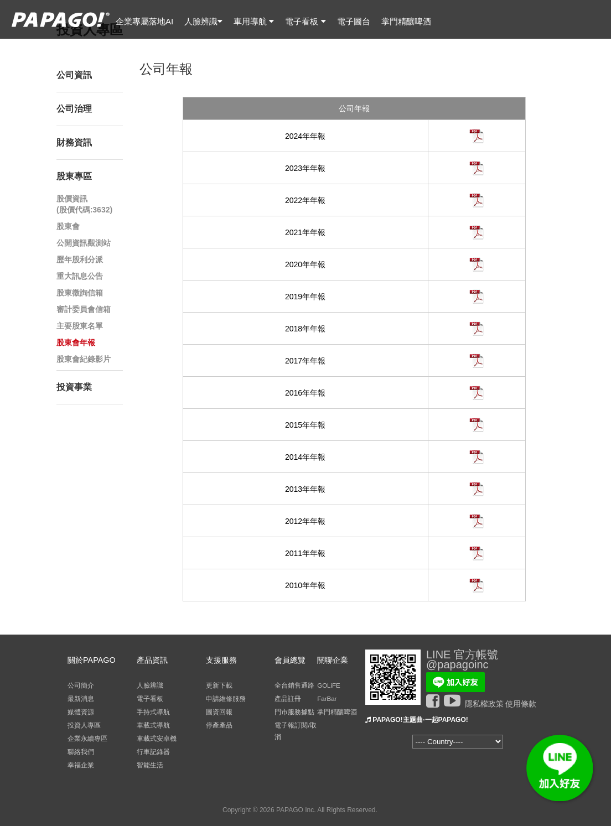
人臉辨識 (203, 21)
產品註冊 (288, 698)
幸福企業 (81, 765)
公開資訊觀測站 (83, 242)
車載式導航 (153, 725)
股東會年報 (75, 342)
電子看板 (305, 21)
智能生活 (150, 765)
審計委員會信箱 (83, 309)
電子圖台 (353, 21)
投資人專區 (84, 725)
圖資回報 (219, 712)
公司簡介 (81, 685)
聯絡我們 (81, 752)
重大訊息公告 (79, 276)
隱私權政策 (484, 703)
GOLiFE (328, 685)
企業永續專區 (87, 738)
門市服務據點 (294, 712)
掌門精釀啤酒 (406, 21)
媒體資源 (81, 712)
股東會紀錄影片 (83, 359)
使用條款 (520, 703)
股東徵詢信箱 (79, 292)
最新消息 (81, 698)
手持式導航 (153, 712)
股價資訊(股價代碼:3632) (84, 204)
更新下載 (219, 685)
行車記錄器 (153, 752)
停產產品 (219, 725)
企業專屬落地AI (144, 21)
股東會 (68, 226)
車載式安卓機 (157, 738)
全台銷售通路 (294, 685)
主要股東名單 (79, 325)
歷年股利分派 (79, 259)
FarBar (326, 698)
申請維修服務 (226, 698)
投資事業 (74, 387)
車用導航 (254, 21)
